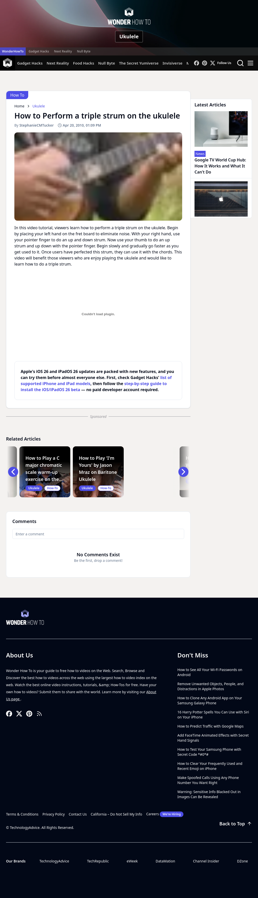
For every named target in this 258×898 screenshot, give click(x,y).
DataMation (165, 861)
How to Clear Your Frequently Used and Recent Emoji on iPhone (209, 766)
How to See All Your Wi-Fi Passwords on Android (209, 672)
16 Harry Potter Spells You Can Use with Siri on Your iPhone (213, 714)
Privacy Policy (54, 814)
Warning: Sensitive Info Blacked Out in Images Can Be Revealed (209, 794)
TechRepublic (98, 861)
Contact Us (78, 814)
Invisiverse (172, 63)
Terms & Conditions (22, 814)
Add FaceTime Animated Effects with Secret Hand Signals (213, 738)
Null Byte (83, 51)
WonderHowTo (13, 51)
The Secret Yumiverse (138, 63)
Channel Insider (206, 861)
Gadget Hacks (39, 51)
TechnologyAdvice (54, 861)
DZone (242, 861)
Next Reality (63, 51)
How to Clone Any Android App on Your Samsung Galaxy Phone (209, 700)
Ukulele (129, 36)
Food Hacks (83, 63)
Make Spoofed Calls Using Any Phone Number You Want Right (208, 780)
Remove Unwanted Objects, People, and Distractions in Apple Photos (210, 686)
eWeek (132, 861)
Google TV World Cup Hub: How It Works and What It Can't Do (220, 166)
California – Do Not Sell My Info (116, 814)
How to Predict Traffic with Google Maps (210, 726)
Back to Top (235, 824)
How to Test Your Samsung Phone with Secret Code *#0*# (209, 752)
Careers (164, 814)
